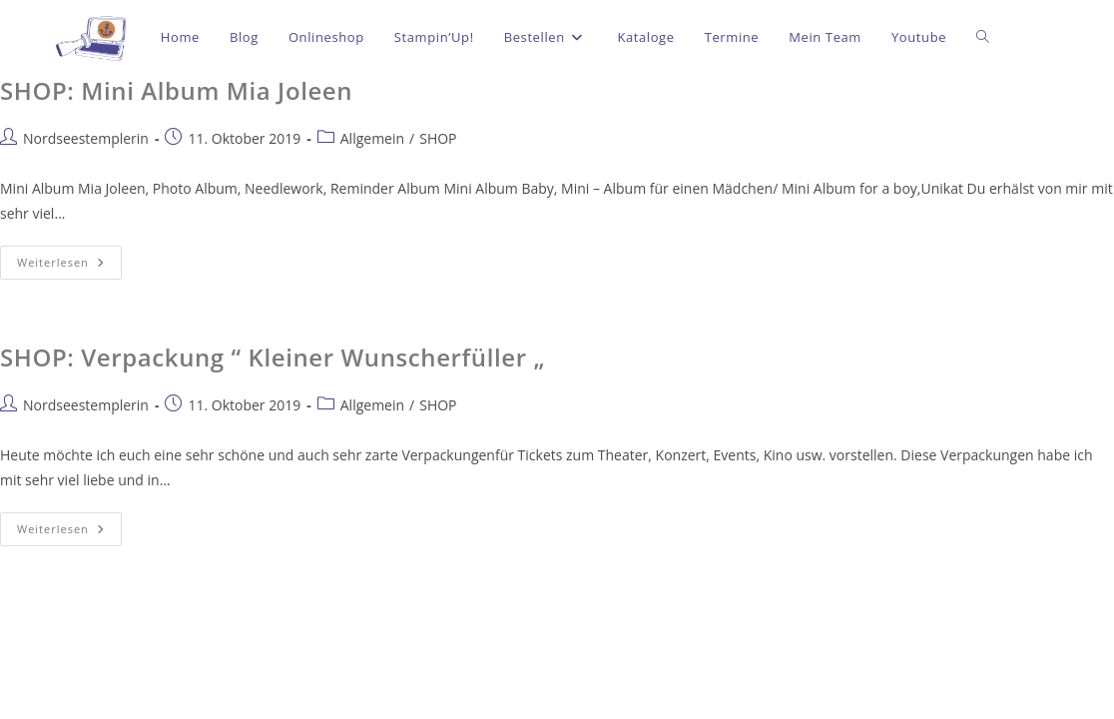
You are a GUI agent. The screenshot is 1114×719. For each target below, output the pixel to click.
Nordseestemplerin (86, 138)
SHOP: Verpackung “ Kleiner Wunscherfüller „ (272, 357)
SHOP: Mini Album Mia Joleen (176, 90)
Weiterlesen (69, 258)
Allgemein (372, 138)
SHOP (437, 138)
